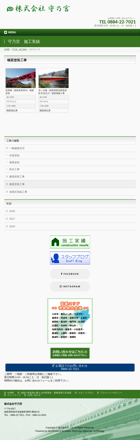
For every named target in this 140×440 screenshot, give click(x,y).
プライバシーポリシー (111, 392)
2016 (12, 226)
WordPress (53, 431)
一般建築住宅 (17, 148)
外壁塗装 (14, 155)
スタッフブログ (86, 392)
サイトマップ (14, 395)
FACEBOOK (71, 274)
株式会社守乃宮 (65, 427)
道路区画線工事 (18, 191)
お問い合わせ (34, 395)
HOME (10, 392)
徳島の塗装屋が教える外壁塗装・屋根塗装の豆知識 (46, 392)
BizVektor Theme (70, 431)
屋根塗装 (14, 162)
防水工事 (14, 169)
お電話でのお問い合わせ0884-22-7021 (70, 367)
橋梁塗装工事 (12, 110)
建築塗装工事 (17, 176)
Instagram (71, 286)
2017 (12, 218)
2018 (12, 211)
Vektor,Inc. (87, 431)
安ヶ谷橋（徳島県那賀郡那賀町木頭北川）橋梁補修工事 (52, 92)
